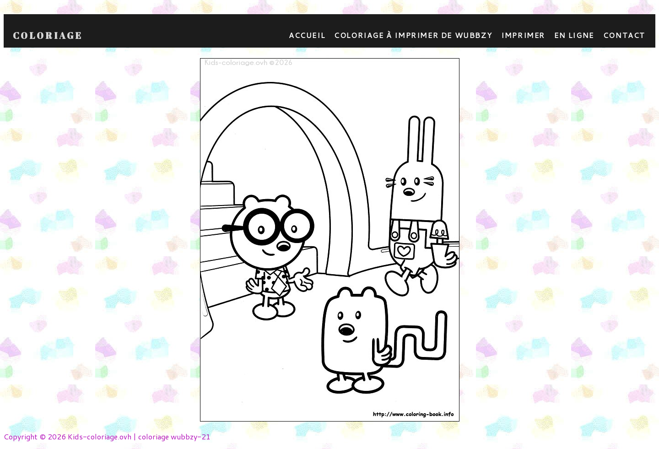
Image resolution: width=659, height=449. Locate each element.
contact (624, 35)
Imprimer (523, 35)
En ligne (574, 35)
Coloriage (48, 36)
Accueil (307, 35)
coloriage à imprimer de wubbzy (413, 35)
